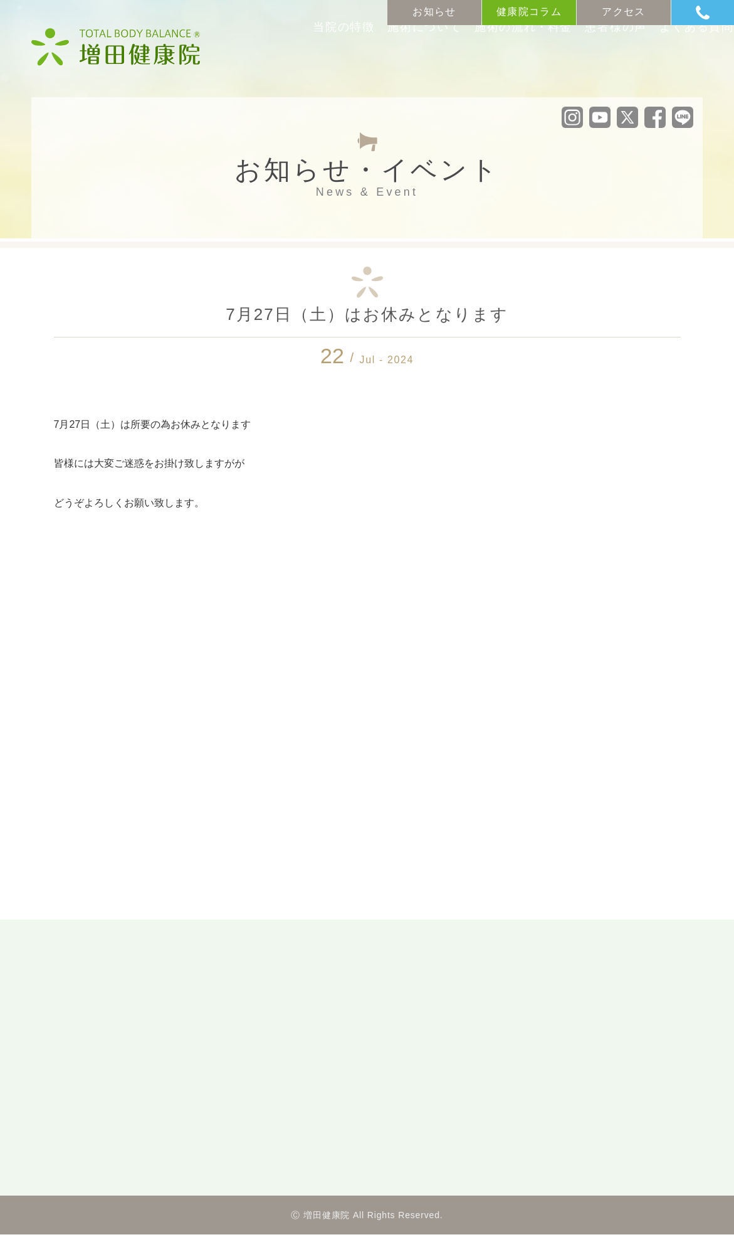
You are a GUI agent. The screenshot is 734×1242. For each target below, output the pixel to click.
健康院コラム (529, 11)
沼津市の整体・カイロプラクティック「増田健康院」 (116, 47)
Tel (715, 12)
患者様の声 (575, 61)
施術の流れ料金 (473, 61)
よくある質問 (668, 61)
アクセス (623, 11)
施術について (365, 61)
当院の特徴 (273, 61)
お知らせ (434, 11)
